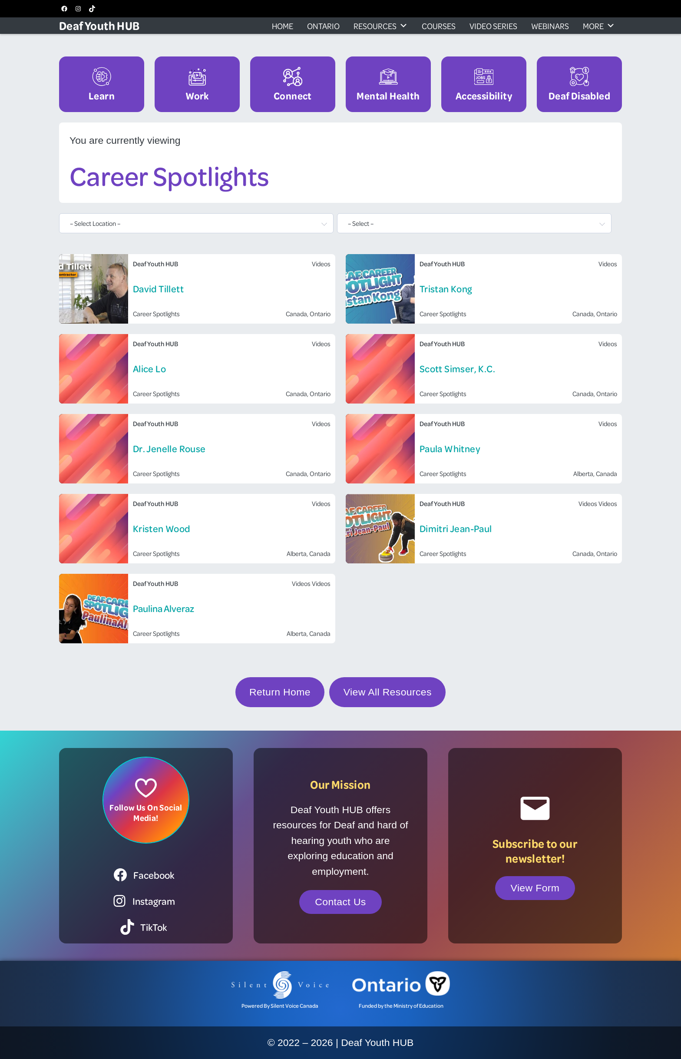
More (599, 25)
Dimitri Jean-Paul (456, 528)
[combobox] (196, 223)
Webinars (550, 25)
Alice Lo (149, 368)
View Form (535, 888)
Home (282, 25)
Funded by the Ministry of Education (401, 1005)
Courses (439, 25)
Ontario (323, 25)
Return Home (280, 692)
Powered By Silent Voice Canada (279, 1005)
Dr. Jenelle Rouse (169, 448)
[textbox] (191, 223)
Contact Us (340, 901)
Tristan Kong (446, 289)
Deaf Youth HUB (99, 25)
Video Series (493, 25)
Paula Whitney (450, 448)
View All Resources (388, 692)
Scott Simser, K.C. (457, 368)
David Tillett (158, 289)
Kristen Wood (162, 528)
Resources (381, 25)
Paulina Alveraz (163, 608)
